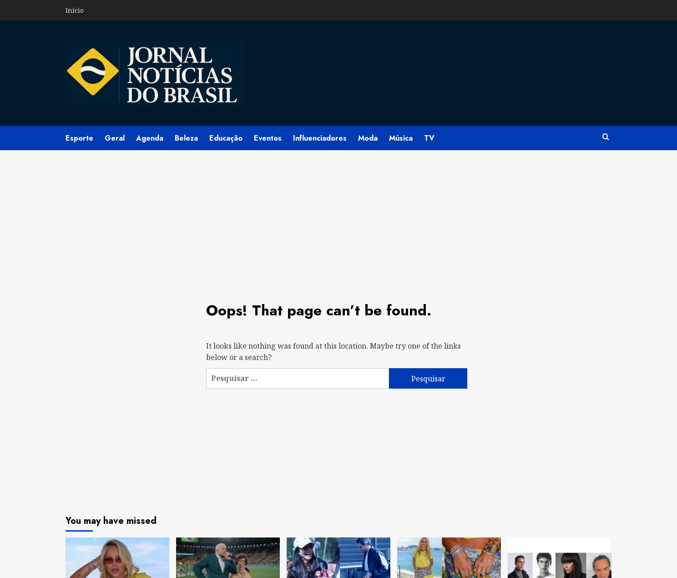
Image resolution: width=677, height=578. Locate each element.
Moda (368, 138)
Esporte (79, 138)
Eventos (268, 138)
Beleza (186, 138)
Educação (226, 138)
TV (429, 138)
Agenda (149, 138)
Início (75, 10)
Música (401, 138)
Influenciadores (320, 138)
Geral (115, 138)
